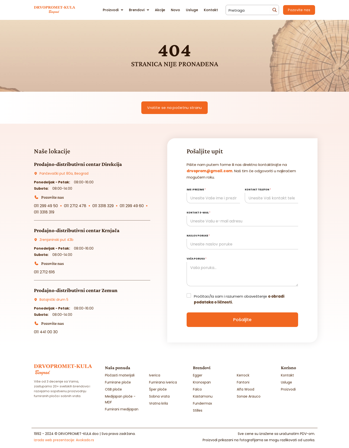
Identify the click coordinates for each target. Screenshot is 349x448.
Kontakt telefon (258, 189)
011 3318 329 (103, 206)
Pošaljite (242, 320)
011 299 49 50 (46, 206)
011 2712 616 (44, 272)
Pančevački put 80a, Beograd (64, 173)
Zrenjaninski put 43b (56, 239)
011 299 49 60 (132, 206)
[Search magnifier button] (274, 10)
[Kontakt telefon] (271, 198)
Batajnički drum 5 (54, 299)
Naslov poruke (198, 235)
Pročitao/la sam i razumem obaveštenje (239, 299)
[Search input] (248, 10)
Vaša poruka (196, 259)
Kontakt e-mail (198, 212)
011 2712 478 (75, 206)
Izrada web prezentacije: (64, 440)
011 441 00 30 (46, 332)
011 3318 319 (44, 212)
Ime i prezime (196, 189)
